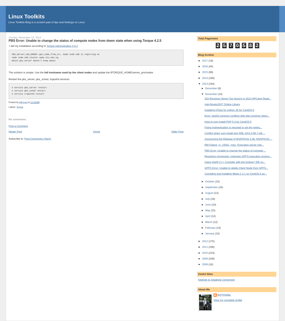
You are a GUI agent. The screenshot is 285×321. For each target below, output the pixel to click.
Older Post (177, 131)
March (209, 222)
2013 (205, 83)
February (210, 227)
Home (96, 131)
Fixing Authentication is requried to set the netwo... (233, 127)
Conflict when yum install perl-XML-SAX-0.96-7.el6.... (235, 133)
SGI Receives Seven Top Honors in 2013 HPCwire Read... (238, 98)
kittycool (224, 295)
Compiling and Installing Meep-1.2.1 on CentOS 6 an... (236, 173)
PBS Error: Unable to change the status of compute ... (235, 150)
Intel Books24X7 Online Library (222, 104)
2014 (205, 78)
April (208, 216)
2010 (205, 252)
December (211, 88)
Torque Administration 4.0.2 (62, 46)
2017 (205, 60)
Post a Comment (18, 126)
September (211, 187)
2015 (205, 72)
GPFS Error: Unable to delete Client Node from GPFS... (236, 168)
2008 (205, 264)
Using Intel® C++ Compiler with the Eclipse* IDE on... (235, 162)
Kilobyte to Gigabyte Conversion (216, 279)
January (210, 233)
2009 (205, 258)
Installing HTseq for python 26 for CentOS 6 (229, 110)
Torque (19, 107)
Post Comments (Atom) (37, 138)
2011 (205, 246)
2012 (205, 241)
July (208, 198)
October (210, 181)
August (209, 192)
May (208, 210)
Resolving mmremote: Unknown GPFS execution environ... (238, 156)
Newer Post (15, 131)
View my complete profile (228, 300)
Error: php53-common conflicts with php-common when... (237, 115)
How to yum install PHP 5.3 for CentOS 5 (228, 121)
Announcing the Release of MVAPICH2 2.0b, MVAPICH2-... (238, 138)
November (211, 94)
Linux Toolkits (27, 16)
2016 (205, 66)
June (208, 204)
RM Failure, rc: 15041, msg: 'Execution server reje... (234, 144)
